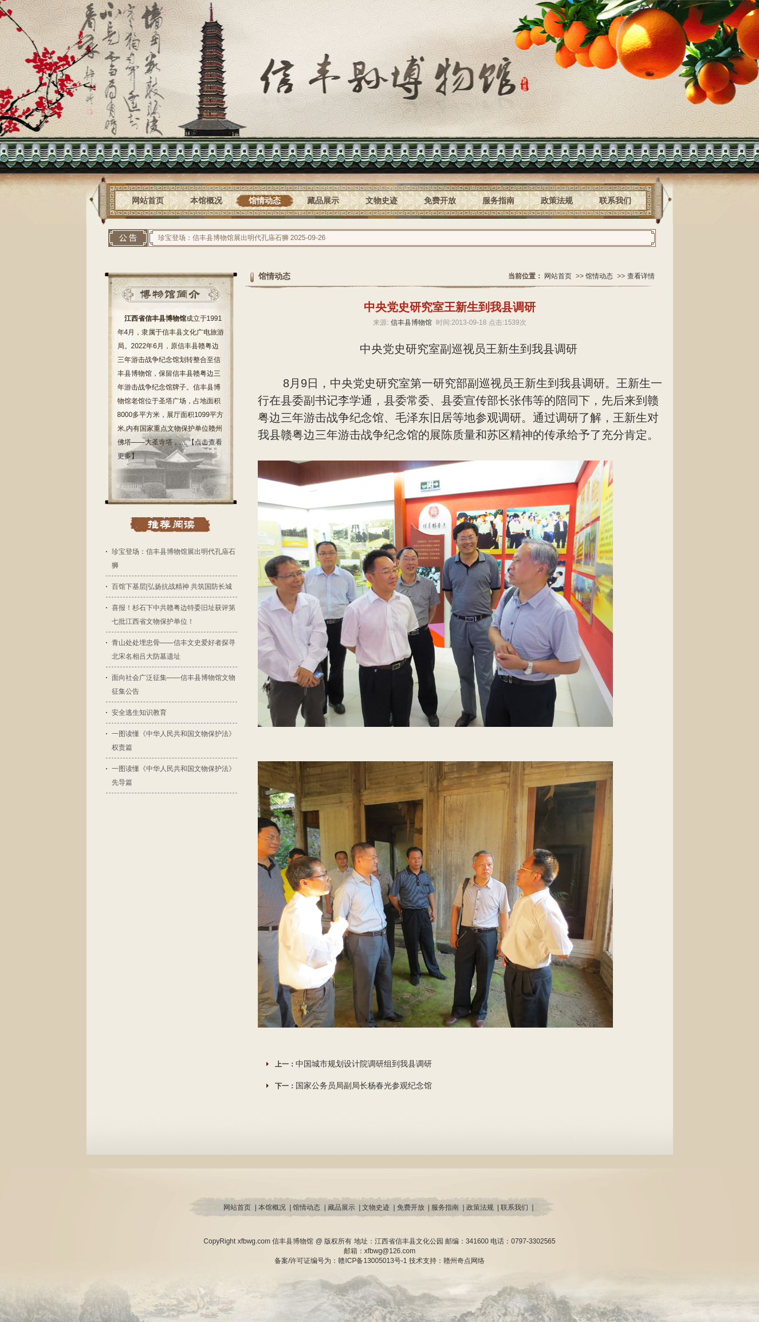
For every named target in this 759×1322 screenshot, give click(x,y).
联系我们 (615, 200)
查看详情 (641, 276)
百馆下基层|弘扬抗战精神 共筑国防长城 (172, 587)
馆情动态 (265, 200)
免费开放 (440, 200)
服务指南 (498, 200)
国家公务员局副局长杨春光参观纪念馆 (364, 1085)
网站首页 (148, 200)
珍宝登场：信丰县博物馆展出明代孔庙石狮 (223, 238)
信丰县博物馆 (411, 322)
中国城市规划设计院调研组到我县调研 (364, 1063)
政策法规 (557, 200)
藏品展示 (323, 200)
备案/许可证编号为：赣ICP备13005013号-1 (341, 1261)
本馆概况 (206, 200)
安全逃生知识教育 (139, 713)
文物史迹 (381, 200)
